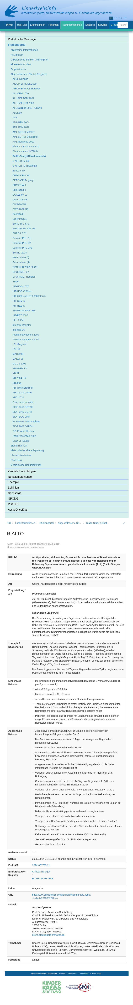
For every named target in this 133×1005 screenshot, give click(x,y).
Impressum (52, 974)
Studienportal (46, 523)
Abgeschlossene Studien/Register (76, 523)
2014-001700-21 (41, 865)
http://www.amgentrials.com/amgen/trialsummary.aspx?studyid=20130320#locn (61, 896)
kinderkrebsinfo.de (38, 974)
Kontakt (62, 974)
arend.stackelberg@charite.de (48, 934)
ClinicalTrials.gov (41, 871)
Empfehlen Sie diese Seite (90, 974)
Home (9, 25)
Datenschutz (72, 974)
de (111, 18)
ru (120, 18)
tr (125, 18)
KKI (9, 523)
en (115, 18)
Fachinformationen (25, 523)
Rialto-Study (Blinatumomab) (101, 523)
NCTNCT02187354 (42, 878)
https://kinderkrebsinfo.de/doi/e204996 (27, 547)
